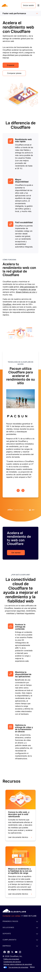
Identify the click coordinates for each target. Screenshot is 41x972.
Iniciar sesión (28, 5)
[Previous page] (18, 490)
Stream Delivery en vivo (26, 292)
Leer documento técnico (20, 837)
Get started (15, 552)
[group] (20, 420)
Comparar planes (14, 73)
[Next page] (22, 490)
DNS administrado (27, 287)
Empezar (10, 65)
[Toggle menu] (38, 5)
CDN (11, 287)
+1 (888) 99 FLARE (29, 916)
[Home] (5, 5)
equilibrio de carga (28, 289)
